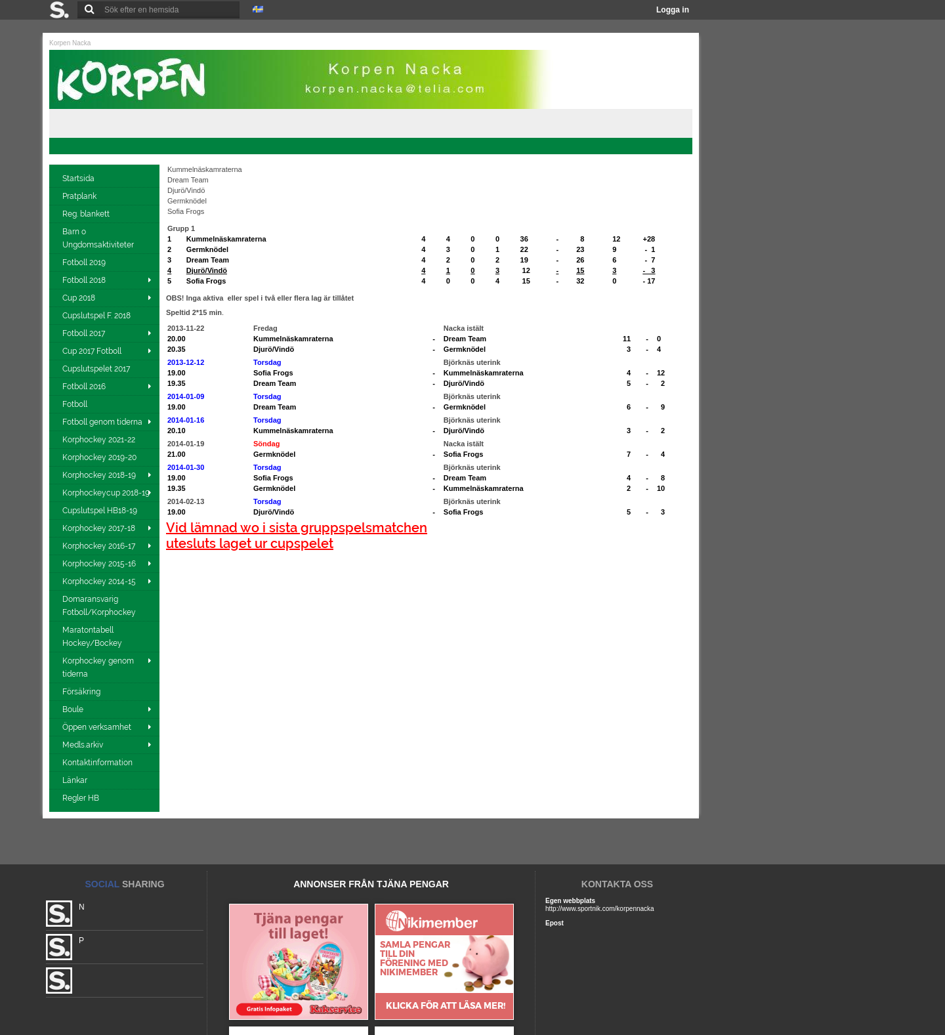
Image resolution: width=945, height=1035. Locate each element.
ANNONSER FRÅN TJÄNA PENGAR (371, 884)
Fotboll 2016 (84, 386)
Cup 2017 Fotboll (91, 351)
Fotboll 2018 (84, 280)
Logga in (672, 9)
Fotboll (75, 404)
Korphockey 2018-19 (99, 475)
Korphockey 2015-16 (99, 563)
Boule (72, 709)
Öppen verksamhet (96, 727)
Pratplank (80, 196)
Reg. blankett (87, 214)
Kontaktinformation (98, 762)
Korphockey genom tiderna (98, 667)
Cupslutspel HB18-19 (100, 510)
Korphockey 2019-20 (100, 457)
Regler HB (81, 798)
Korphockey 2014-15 (99, 581)
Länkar (75, 780)
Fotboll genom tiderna (102, 422)
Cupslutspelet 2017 (97, 368)
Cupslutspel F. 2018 (97, 315)
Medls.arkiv (82, 745)
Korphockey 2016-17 (98, 546)
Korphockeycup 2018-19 (106, 492)
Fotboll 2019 (85, 262)
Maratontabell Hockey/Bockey (93, 636)
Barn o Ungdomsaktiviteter (99, 238)
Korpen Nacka (70, 43)
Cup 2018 (78, 298)
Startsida (79, 178)
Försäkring (82, 691)
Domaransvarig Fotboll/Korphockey (100, 606)
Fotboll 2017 (83, 333)
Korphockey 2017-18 (98, 528)
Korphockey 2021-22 (99, 439)
